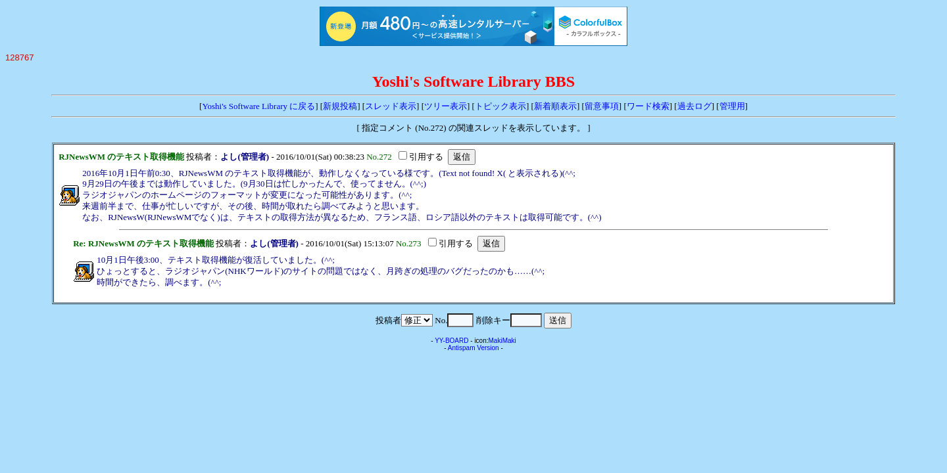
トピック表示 (500, 106)
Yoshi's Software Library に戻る (258, 106)
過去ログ (694, 106)
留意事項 (602, 106)
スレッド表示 (390, 106)
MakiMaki (502, 340)
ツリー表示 (445, 106)
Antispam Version (473, 347)
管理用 (732, 106)
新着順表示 (555, 106)
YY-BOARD (451, 340)
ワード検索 (648, 106)
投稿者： (203, 157)
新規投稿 (340, 106)
